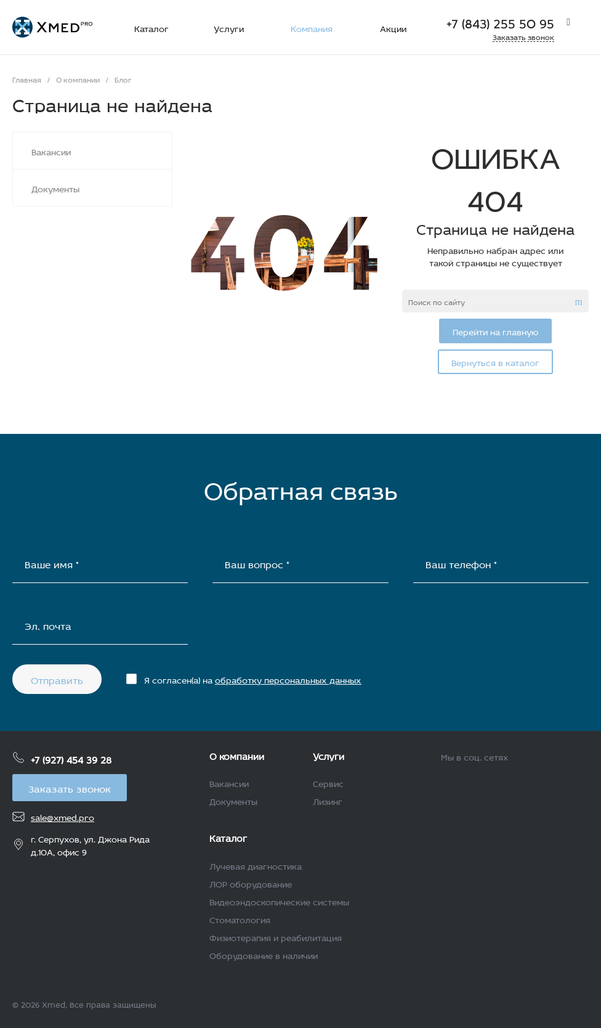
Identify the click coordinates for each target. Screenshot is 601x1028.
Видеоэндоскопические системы (279, 901)
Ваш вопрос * (257, 563)
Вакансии (229, 782)
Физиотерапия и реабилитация (275, 936)
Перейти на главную (495, 331)
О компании (236, 755)
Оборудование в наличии (263, 954)
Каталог (228, 837)
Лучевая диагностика (255, 865)
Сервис (328, 782)
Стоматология (239, 919)
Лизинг (327, 800)
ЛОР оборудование (250, 883)
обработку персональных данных (288, 679)
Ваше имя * (52, 563)
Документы (233, 800)
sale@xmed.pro (62, 816)
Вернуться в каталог (495, 361)
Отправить (57, 679)
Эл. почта (48, 624)
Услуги (328, 755)
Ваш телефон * (461, 563)
